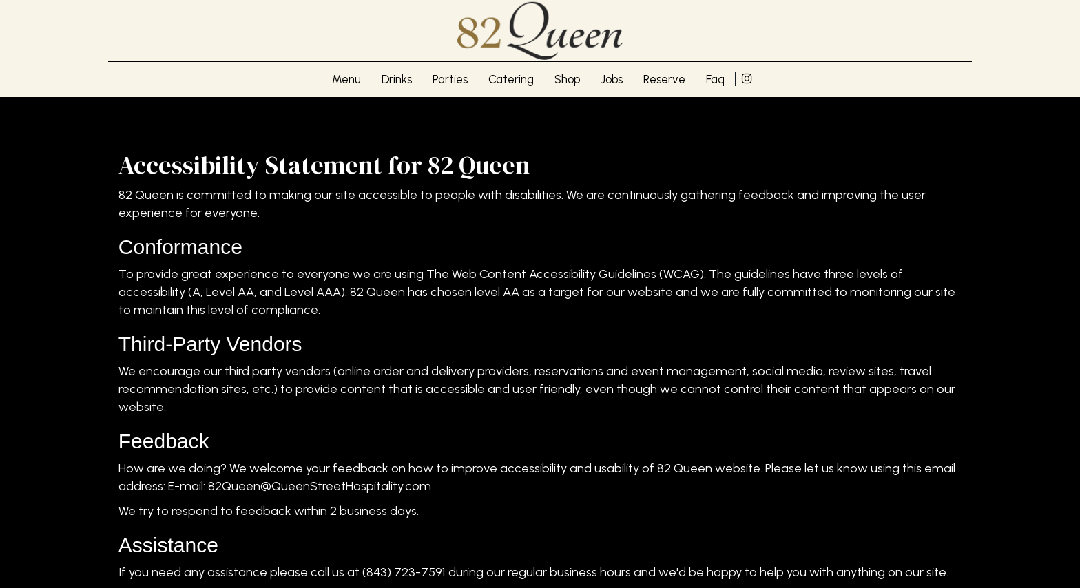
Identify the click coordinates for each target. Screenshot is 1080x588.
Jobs (612, 79)
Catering (511, 79)
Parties (450, 79)
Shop (567, 79)
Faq (715, 79)
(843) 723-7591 (404, 572)
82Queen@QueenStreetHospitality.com (319, 486)
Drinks (397, 79)
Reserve (664, 79)
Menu (346, 79)
